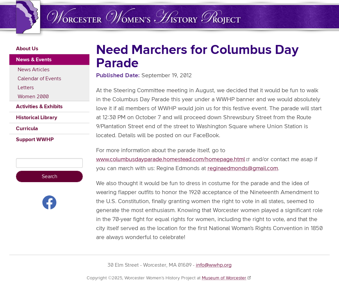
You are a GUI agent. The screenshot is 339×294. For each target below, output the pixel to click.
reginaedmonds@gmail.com (243, 168)
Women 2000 (33, 96)
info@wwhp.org (214, 265)
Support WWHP (35, 139)
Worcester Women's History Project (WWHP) (144, 16)
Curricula (27, 128)
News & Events (34, 59)
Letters (26, 87)
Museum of (227, 278)
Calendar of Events (39, 78)
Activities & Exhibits (39, 106)
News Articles (33, 69)
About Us (27, 48)
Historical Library (36, 117)
